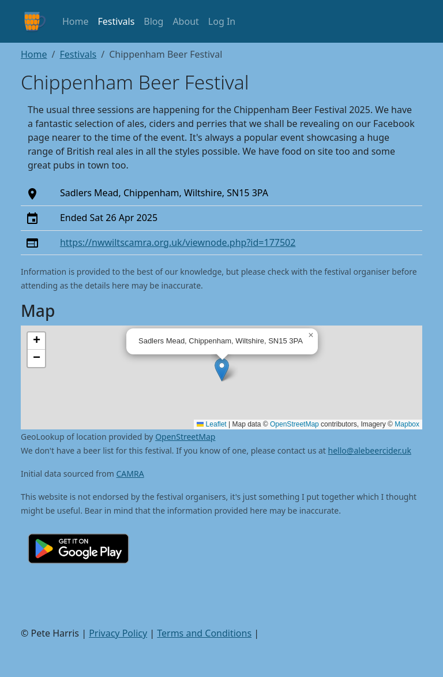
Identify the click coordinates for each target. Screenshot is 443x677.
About (185, 21)
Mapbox (407, 424)
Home (75, 21)
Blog (153, 21)
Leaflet (211, 424)
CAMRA (130, 473)
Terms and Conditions (204, 633)
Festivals (116, 21)
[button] (222, 369)
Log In (221, 21)
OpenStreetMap (294, 424)
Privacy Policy (118, 633)
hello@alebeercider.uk (369, 450)
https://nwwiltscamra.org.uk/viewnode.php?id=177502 (177, 242)
